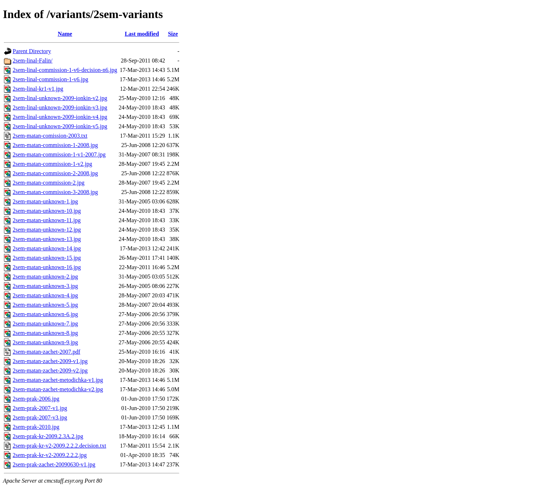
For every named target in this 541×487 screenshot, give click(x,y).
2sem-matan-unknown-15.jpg (47, 258)
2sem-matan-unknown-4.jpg (45, 295)
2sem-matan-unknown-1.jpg (45, 201)
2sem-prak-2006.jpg (36, 399)
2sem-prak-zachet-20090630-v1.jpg (54, 464)
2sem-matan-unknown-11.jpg (47, 220)
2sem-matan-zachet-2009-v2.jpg (50, 370)
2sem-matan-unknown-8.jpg (45, 333)
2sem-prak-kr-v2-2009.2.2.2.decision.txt (59, 446)
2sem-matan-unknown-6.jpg (45, 314)
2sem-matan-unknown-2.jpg (45, 276)
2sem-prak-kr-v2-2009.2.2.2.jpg (50, 455)
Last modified (142, 34)
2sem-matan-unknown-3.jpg (45, 286)
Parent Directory (32, 51)
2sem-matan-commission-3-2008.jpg (55, 192)
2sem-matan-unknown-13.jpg (47, 239)
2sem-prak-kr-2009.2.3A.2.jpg (48, 436)
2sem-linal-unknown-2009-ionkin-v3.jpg (60, 107)
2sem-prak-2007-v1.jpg (40, 408)
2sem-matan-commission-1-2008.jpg (55, 145)
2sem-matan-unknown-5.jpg (45, 305)
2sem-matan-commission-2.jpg (49, 183)
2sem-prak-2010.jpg (36, 427)
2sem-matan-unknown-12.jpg (47, 230)
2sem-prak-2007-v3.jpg (40, 417)
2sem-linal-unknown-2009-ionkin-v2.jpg (60, 98)
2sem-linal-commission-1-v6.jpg (50, 79)
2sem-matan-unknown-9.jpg (45, 342)
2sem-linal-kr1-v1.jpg (38, 89)
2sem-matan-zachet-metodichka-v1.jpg (58, 380)
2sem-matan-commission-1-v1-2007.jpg (59, 154)
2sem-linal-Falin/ (32, 60)
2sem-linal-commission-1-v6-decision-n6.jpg (65, 70)
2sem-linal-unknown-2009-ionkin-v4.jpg (60, 117)
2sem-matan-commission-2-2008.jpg (55, 173)
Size (173, 34)
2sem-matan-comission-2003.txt (50, 136)
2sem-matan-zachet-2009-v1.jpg (50, 361)
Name (65, 34)
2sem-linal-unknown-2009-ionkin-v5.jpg (60, 126)
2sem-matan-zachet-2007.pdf (46, 352)
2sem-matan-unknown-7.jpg (45, 323)
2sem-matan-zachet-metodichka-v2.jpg (58, 389)
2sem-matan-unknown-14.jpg (47, 248)
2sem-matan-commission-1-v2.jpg (52, 164)
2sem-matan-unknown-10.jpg (47, 211)
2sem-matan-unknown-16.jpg (47, 267)
